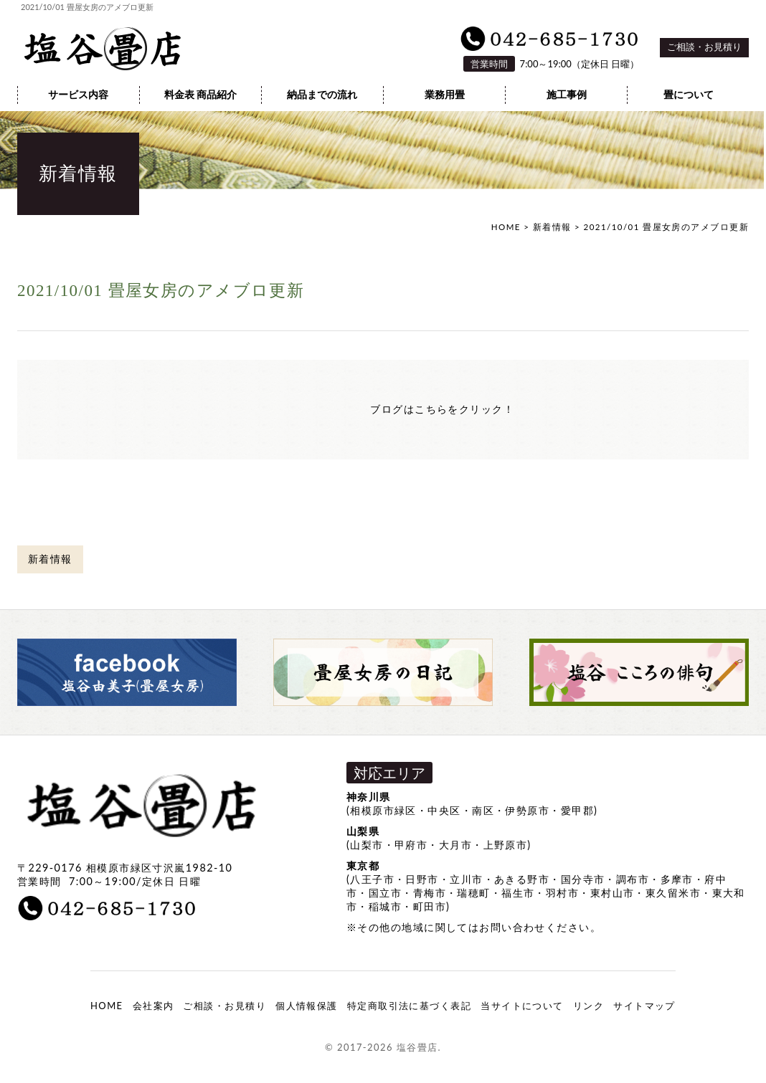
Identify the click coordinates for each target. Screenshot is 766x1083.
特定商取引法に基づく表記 (409, 1005)
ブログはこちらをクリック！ (442, 409)
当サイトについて (522, 1005)
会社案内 (153, 1005)
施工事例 (567, 94)
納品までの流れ (322, 94)
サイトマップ (644, 1005)
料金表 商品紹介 (200, 94)
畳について (688, 94)
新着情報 (552, 227)
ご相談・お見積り (704, 47)
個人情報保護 (306, 1005)
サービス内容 (78, 94)
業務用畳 (445, 94)
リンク (588, 1005)
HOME (506, 227)
